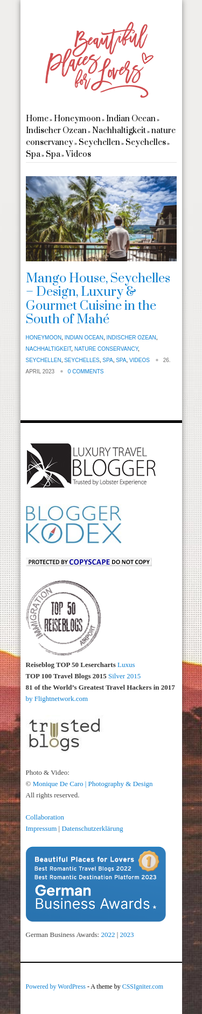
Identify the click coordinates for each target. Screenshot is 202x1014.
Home (37, 119)
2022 (108, 934)
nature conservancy (106, 349)
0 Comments (86, 371)
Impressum (41, 828)
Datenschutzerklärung (92, 828)
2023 (127, 934)
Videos (78, 154)
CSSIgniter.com (142, 986)
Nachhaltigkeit (119, 131)
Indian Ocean (131, 119)
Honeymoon (77, 119)
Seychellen (99, 142)
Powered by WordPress (56, 986)
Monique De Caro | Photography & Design (93, 784)
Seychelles (146, 142)
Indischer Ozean (56, 131)
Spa (33, 154)
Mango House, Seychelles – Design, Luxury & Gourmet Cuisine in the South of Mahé (98, 299)
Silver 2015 (124, 676)
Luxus (126, 665)
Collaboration (45, 817)
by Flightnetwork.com (57, 698)
